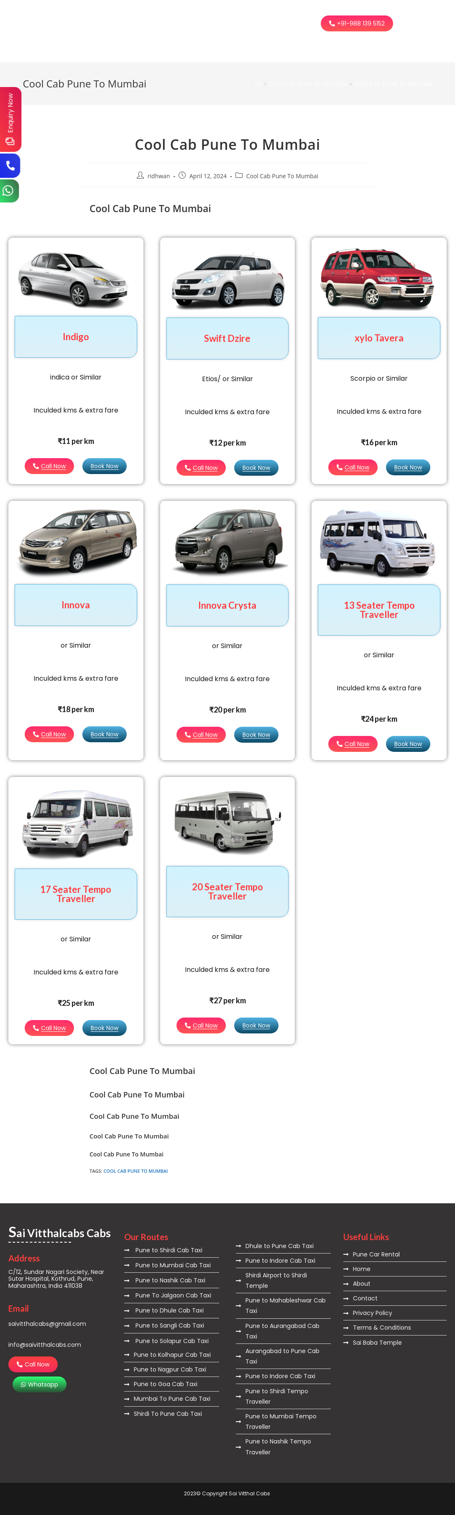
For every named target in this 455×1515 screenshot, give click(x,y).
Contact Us (143, 33)
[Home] (258, 83)
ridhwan (159, 176)
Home (135, 14)
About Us (176, 14)
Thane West (361, 1370)
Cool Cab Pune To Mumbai (393, 83)
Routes (218, 14)
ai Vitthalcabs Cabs (55, 24)
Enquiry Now (10, 113)
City (251, 14)
